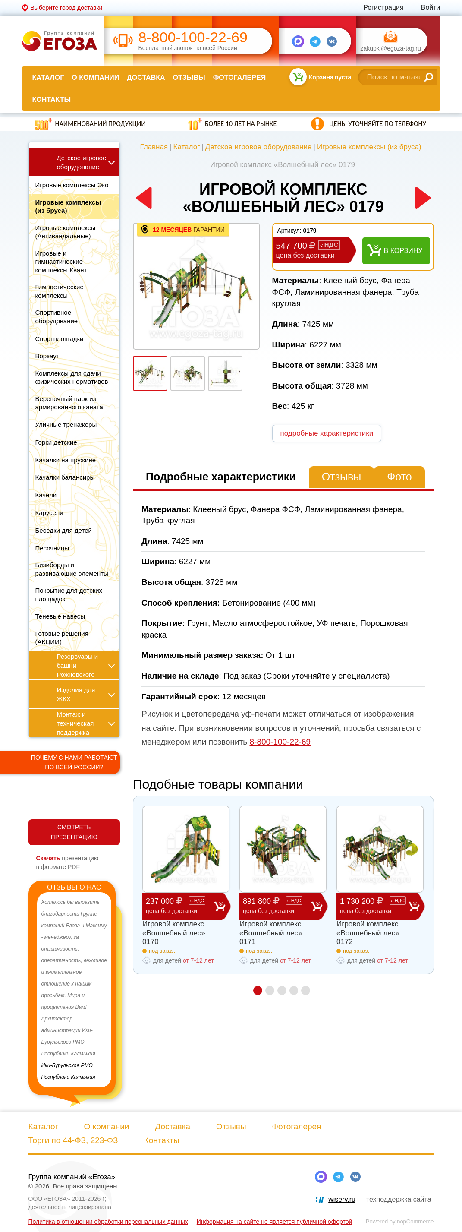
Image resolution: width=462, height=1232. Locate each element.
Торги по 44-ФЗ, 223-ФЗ (73, 1140)
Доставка (146, 77)
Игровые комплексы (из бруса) (369, 147)
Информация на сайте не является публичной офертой (274, 1221)
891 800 (277, 906)
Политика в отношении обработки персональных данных (108, 1221)
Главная (154, 147)
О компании (95, 77)
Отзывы (189, 77)
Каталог (48, 77)
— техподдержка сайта (379, 1199)
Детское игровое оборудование (258, 147)
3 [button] (281, 990)
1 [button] (257, 990)
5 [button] (306, 990)
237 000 (180, 906)
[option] (74, 990)
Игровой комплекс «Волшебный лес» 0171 (270, 933)
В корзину (403, 250)
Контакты (51, 99)
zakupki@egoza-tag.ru (391, 48)
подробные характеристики (327, 433)
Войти (430, 7)
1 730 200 (374, 906)
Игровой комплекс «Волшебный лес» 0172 (367, 933)
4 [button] (294, 990)
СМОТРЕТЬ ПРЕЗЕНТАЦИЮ (74, 832)
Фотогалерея (239, 77)
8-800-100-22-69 (193, 37)
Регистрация (383, 7)
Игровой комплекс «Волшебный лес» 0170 (173, 933)
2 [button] (269, 990)
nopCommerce (415, 1221)
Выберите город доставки (67, 7)
